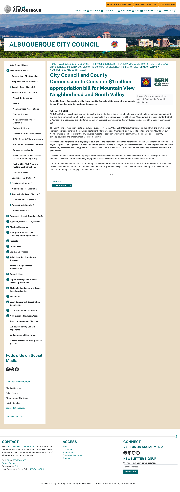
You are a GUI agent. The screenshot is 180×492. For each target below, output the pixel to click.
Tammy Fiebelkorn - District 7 (26, 194)
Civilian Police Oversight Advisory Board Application (25, 289)
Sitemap (66, 458)
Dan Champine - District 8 (24, 200)
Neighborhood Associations (26, 109)
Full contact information (15, 416)
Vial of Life (15, 296)
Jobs (139, 11)
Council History (17, 274)
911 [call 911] (16, 466)
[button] (167, 10)
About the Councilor (22, 98)
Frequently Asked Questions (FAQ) (26, 216)
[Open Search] (175, 10)
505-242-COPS (36, 469)
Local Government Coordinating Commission (25, 303)
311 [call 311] (8, 460)
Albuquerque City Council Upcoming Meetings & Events (24, 234)
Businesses (82, 11)
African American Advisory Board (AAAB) (26, 342)
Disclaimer (67, 449)
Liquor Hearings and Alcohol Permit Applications (23, 281)
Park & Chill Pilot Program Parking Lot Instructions (25, 165)
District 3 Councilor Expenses (27, 134)
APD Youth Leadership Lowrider (28, 144)
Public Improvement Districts (24, 321)
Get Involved (167, 4)
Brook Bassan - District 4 (23, 178)
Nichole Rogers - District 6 (24, 189)
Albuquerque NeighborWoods (24, 316)
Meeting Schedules (19, 227)
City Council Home (19, 65)
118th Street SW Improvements (28, 139)
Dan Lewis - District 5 (22, 183)
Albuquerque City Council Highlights (22, 328)
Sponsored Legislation (23, 150)
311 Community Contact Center (20, 446)
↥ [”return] (176, 436)
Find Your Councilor (103, 64)
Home (53, 64)
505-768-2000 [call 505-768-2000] (19, 460)
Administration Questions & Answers (23, 258)
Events (16, 103)
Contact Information (18, 381)
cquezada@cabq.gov (15, 408)
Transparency (152, 11)
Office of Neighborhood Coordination (21, 267)
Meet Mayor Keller (145, 4)
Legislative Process (19, 252)
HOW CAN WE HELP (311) (119, 4)
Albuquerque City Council (74, 64)
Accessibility (69, 452)
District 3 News (159, 64)
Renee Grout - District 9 (23, 205)
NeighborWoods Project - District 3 (25, 121)
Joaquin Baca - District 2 (23, 87)
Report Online (8, 463)
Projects (14, 241)
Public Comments (20, 210)
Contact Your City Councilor (25, 76)
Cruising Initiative (21, 128)
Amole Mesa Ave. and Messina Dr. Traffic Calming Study (27, 157)
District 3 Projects (21, 114)
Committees (15, 246)
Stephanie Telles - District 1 (25, 81)
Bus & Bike (127, 11)
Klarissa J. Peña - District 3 (133, 64)
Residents (96, 11)
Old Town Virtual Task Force (23, 310)
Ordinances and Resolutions (23, 335)
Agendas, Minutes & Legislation (25, 221)
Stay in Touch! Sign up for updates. (139, 463)
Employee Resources (72, 455)
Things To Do (112, 11)
